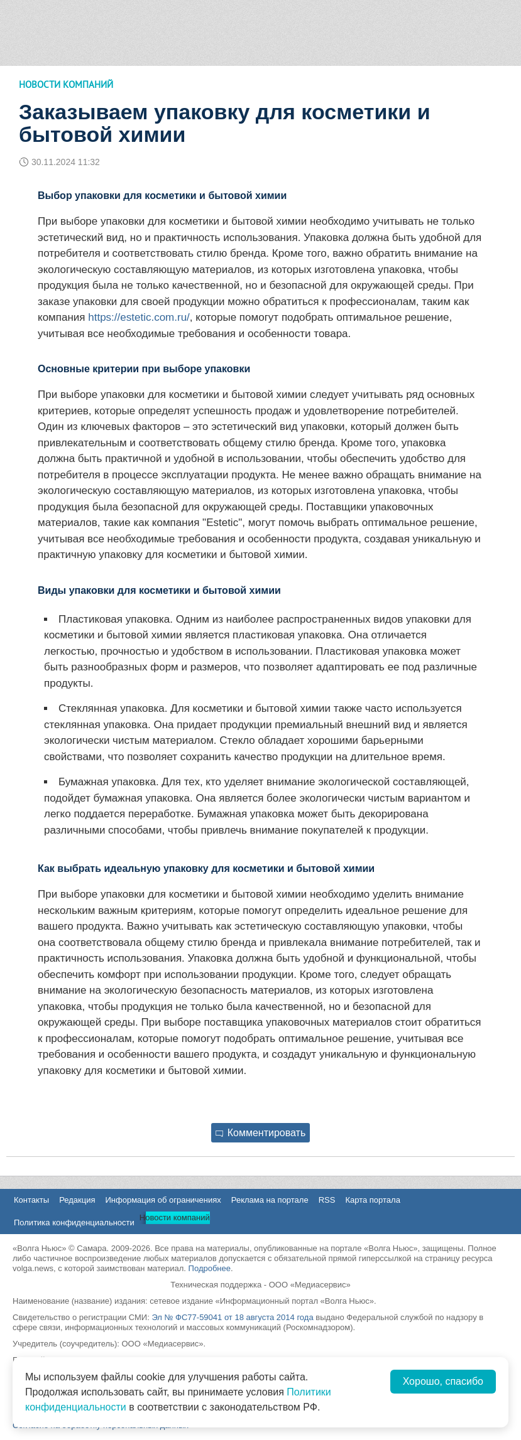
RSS (327, 1200)
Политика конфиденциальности (74, 1222)
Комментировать (261, 1132)
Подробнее (210, 1268)
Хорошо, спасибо (443, 1381)
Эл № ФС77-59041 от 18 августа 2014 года (232, 1317)
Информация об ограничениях (163, 1200)
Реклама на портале (270, 1200)
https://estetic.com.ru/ (139, 317)
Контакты (31, 1200)
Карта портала (372, 1200)
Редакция (77, 1200)
